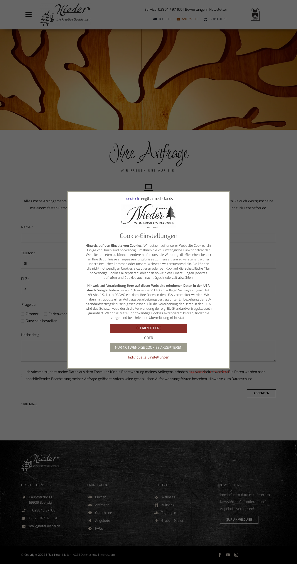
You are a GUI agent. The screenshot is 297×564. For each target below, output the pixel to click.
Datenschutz (220, 372)
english (147, 198)
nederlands (164, 198)
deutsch (132, 198)
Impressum (197, 372)
